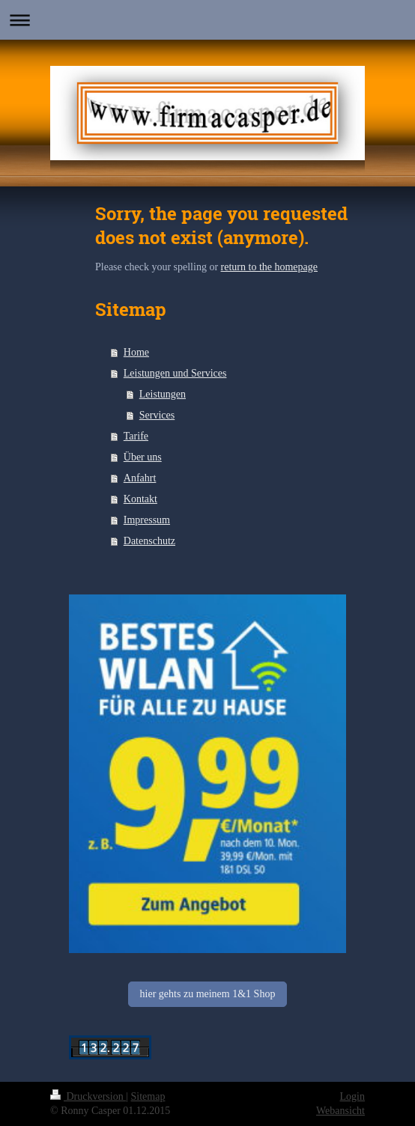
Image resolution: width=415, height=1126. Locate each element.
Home (136, 352)
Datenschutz (149, 541)
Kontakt (140, 499)
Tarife (136, 436)
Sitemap (148, 1096)
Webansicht (340, 1110)
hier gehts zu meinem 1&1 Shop (208, 993)
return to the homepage (269, 267)
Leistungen (162, 394)
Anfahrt (140, 478)
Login (352, 1096)
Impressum (147, 520)
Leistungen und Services (175, 373)
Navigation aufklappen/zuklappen (207, 20)
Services (157, 415)
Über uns (143, 457)
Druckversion (88, 1096)
